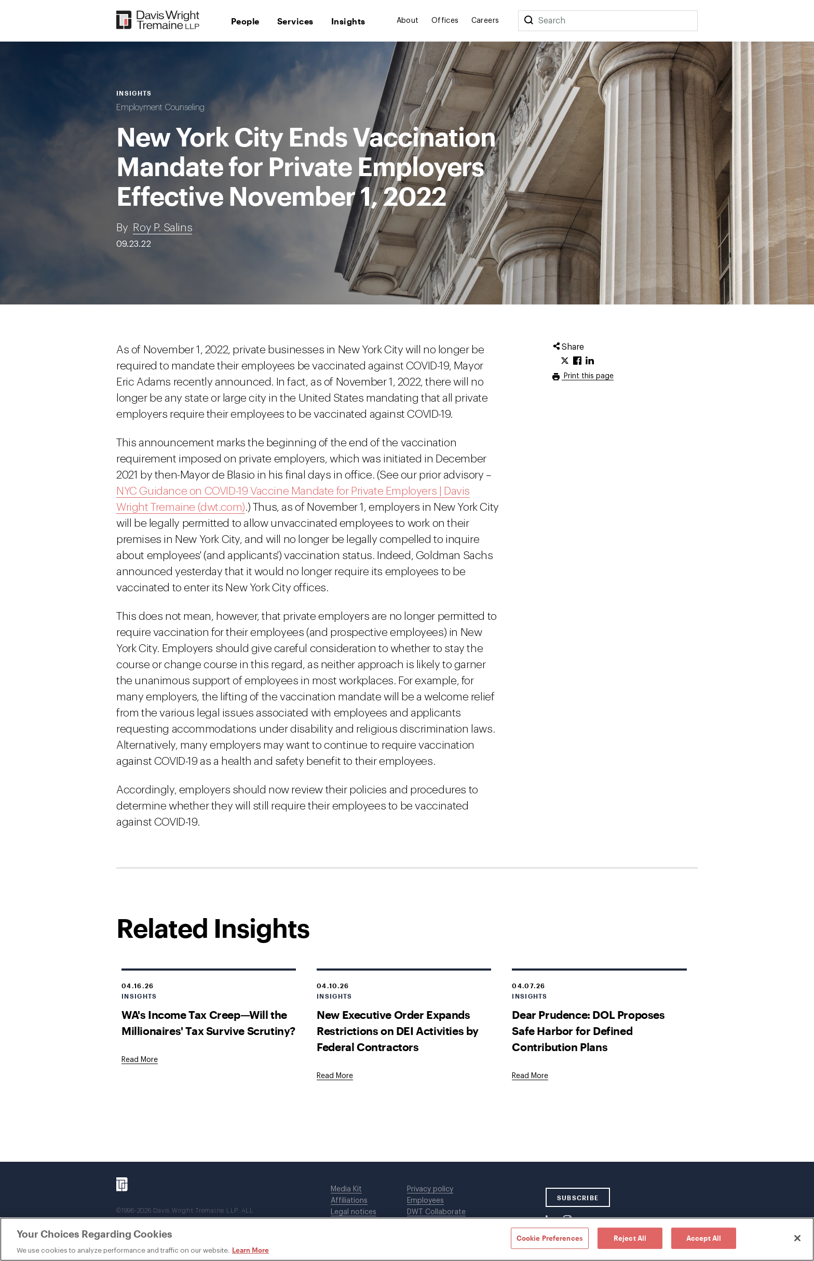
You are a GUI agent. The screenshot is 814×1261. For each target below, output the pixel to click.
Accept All (703, 1237)
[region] (407, 1239)
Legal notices (353, 1212)
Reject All (630, 1237)
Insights (348, 21)
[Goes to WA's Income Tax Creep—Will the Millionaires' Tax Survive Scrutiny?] (139, 1060)
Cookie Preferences (550, 1237)
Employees (425, 1200)
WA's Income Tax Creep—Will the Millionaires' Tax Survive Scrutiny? (208, 1022)
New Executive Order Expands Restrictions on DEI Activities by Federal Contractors (398, 1030)
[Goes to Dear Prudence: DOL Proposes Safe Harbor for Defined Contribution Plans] (530, 1076)
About (408, 20)
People (245, 21)
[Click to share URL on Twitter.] (565, 361)
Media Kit (346, 1189)
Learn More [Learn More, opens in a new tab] (250, 1250)
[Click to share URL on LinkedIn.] (590, 361)
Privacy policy (430, 1189)
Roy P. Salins (162, 227)
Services (295, 21)
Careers (485, 20)
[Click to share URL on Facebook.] (577, 361)
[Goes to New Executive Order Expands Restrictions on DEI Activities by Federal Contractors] (335, 1076)
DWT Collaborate (436, 1212)
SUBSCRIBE (578, 1197)
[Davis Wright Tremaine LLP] (158, 20)
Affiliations (349, 1200)
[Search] (528, 21)
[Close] (797, 1238)
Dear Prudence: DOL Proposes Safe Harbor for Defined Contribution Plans (588, 1030)
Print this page (588, 376)
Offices (445, 20)
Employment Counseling (160, 107)
